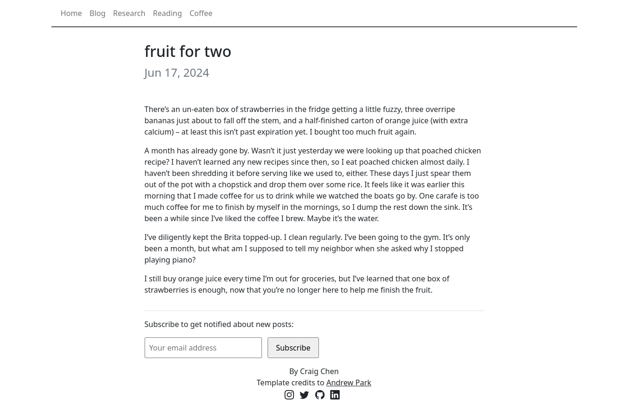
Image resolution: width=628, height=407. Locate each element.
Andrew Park (349, 382)
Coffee (200, 13)
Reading (167, 13)
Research (129, 13)
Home (71, 13)
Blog (98, 13)
